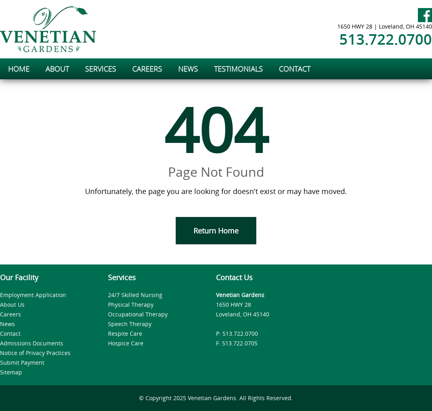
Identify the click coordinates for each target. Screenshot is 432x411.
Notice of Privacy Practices (35, 353)
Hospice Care (125, 343)
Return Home (216, 230)
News (7, 324)
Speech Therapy (130, 324)
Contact (10, 333)
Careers (10, 314)
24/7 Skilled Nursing (135, 295)
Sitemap (11, 372)
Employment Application (33, 295)
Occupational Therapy (138, 314)
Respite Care (125, 333)
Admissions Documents (31, 343)
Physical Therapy (131, 304)
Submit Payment (22, 362)
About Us (12, 304)
